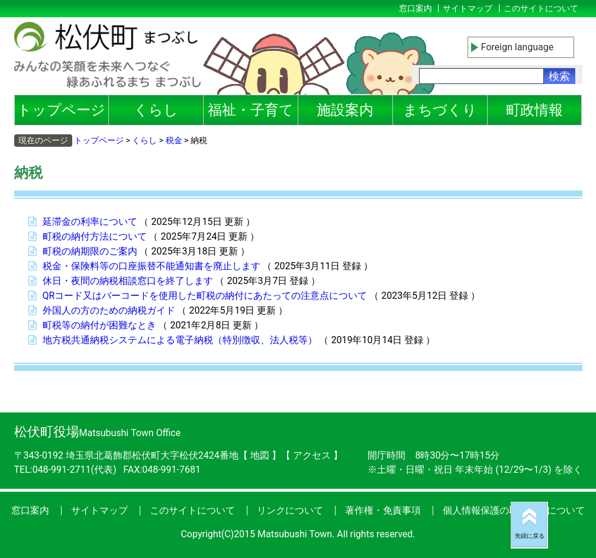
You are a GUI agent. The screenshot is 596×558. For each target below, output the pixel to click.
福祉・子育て (251, 110)
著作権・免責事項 (383, 510)
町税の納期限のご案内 (90, 251)
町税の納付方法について (95, 236)
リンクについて (290, 510)
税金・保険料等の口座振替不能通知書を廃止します (151, 266)
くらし (156, 110)
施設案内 (345, 110)
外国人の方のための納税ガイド (109, 310)
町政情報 (534, 110)
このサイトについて (541, 8)
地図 (260, 455)
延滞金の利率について (90, 221)
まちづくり (440, 110)
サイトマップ (467, 8)
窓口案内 (415, 8)
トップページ (61, 110)
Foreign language (517, 47)
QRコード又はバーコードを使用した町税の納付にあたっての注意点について (205, 295)
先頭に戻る (530, 536)
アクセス (313, 455)
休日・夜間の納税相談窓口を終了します (128, 280)
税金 (174, 140)
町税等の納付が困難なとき (99, 325)
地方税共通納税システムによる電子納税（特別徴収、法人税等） (180, 340)
